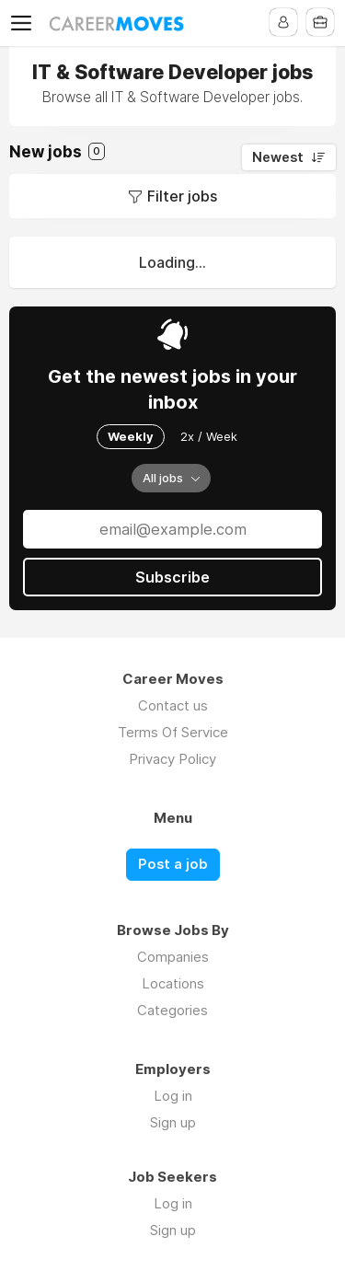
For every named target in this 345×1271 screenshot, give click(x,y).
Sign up (173, 1122)
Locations (173, 983)
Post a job (173, 864)
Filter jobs (182, 196)
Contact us (173, 705)
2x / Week (208, 436)
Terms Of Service (173, 732)
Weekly (131, 436)
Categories (172, 1010)
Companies (173, 956)
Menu (25, 23)
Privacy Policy (172, 759)
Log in (173, 1095)
